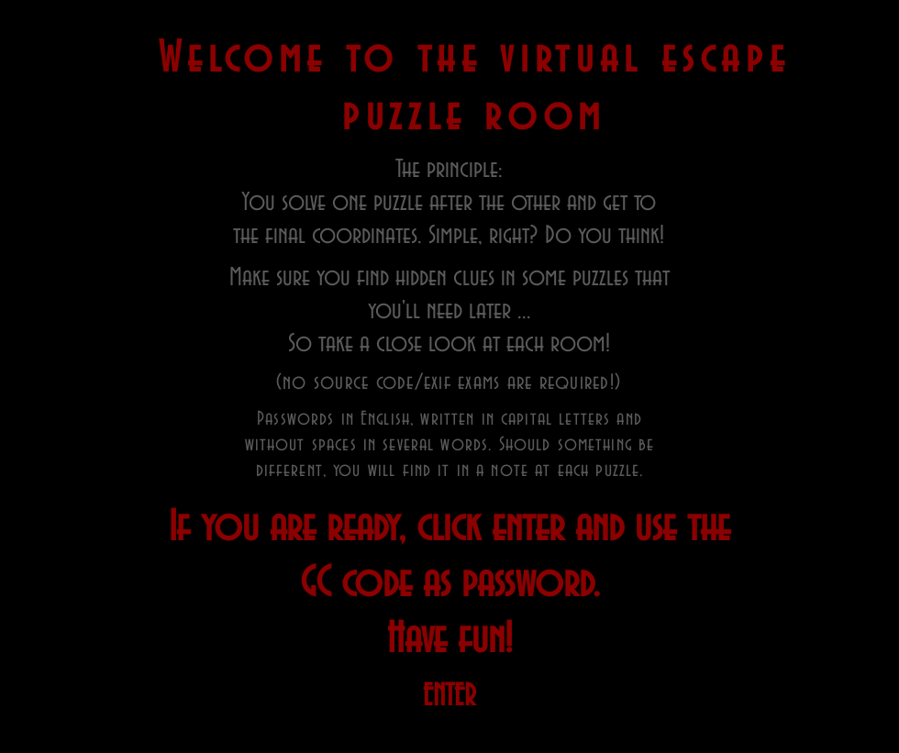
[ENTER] (449, 696)
